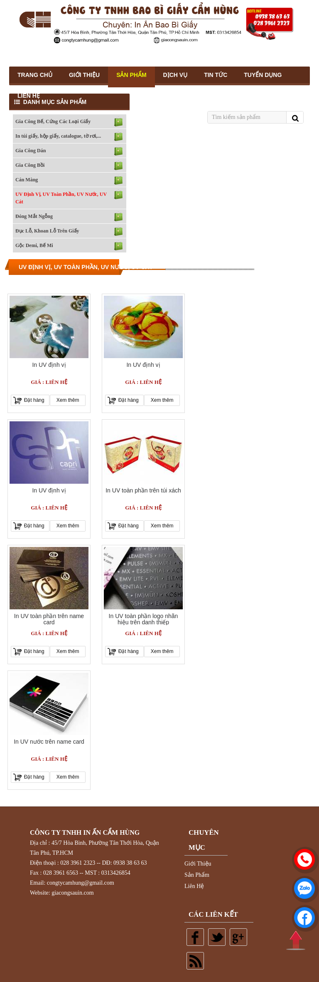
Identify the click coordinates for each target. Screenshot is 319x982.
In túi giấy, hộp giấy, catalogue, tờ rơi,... (58, 136)
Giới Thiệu (197, 864)
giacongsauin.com (72, 893)
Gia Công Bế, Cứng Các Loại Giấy (53, 121)
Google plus (238, 937)
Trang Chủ (34, 75)
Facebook (195, 937)
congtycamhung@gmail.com (80, 883)
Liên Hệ (28, 95)
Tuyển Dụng (263, 75)
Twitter (217, 937)
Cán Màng (26, 180)
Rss (195, 961)
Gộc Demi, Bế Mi (34, 245)
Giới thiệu (84, 75)
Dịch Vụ (175, 75)
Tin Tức (215, 75)
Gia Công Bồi (29, 165)
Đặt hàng (34, 400)
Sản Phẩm (131, 75)
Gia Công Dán (30, 150)
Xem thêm (67, 400)
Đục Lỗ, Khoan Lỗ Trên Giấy (47, 231)
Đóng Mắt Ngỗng (34, 216)
